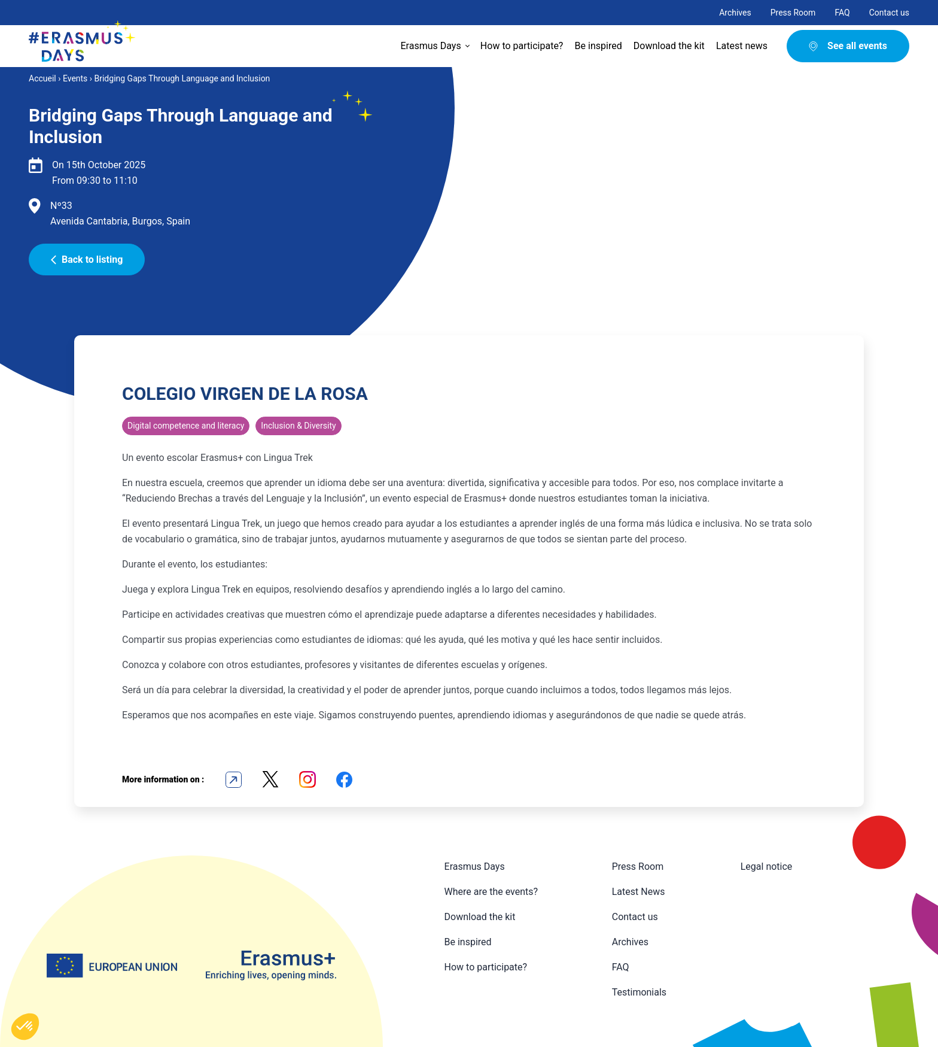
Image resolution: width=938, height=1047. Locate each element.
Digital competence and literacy (185, 425)
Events (75, 78)
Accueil (42, 78)
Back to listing (87, 259)
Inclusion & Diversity (298, 425)
